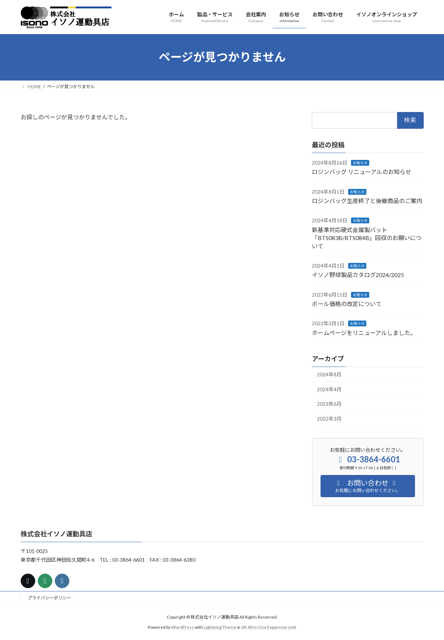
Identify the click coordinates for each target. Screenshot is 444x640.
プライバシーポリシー (49, 597)
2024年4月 (329, 389)
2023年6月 (329, 404)
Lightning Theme (220, 627)
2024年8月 (329, 374)
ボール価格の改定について (347, 303)
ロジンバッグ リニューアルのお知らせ (361, 171)
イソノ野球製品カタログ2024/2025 (358, 274)
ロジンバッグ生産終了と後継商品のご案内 (367, 200)
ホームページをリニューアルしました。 (364, 332)
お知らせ (360, 162)
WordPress (182, 627)
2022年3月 (329, 419)
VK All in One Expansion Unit (268, 627)
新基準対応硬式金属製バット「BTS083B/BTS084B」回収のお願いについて (366, 237)
